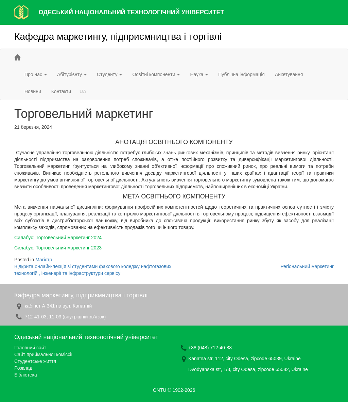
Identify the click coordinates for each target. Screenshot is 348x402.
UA (83, 91)
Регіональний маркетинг (307, 266)
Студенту (109, 74)
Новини (32, 91)
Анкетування (289, 74)
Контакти (61, 91)
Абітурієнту (72, 74)
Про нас (35, 74)
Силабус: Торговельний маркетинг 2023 (58, 247)
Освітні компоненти (156, 74)
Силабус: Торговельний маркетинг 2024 (58, 237)
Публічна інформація (241, 74)
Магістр (43, 259)
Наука (199, 74)
